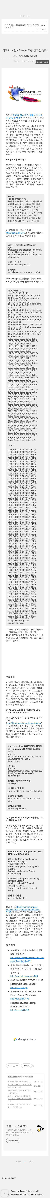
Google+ (40, 1194)
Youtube (33, 1194)
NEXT (31, 1161)
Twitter (19, 1194)
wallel (37, 1191)
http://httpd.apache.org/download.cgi (24, 723)
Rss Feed (10, 1194)
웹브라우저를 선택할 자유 (18, 1081)
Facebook (26, 1194)
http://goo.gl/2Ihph (18, 987)
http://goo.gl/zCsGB (19, 1010)
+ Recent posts (9, 1178)
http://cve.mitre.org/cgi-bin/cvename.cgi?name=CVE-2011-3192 (23, 909)
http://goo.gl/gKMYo (15, 233)
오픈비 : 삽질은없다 (16, 1126)
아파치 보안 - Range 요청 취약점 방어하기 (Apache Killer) (25, 26)
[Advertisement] (25, 1039)
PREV (18, 1161)
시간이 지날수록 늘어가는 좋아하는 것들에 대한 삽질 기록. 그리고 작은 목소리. (19, 1132)
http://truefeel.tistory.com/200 (24, 976)
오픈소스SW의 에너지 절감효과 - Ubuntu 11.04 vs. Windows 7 (19, 1098)
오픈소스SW (13, 1076)
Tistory (22, 1191)
